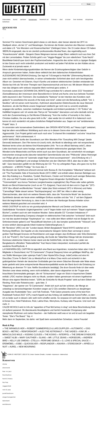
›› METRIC (14, 331)
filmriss (54, 19)
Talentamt (6, 400)
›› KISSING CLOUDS (32, 334)
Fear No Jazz (6, 371)
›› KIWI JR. (82, 331)
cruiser (68, 19)
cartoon (23, 19)
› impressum (55, 354)
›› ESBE (18, 344)
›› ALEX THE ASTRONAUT (50, 331)
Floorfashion (6, 375)
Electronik (6, 367)
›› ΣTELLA (34, 341)
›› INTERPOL (63, 334)
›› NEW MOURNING (26, 347)
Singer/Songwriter (9, 397)
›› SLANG (41, 337)
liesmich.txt (44, 19)
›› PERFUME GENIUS (49, 341)
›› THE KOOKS (49, 334)
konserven (33, 19)
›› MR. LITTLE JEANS (56, 337)
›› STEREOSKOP (73, 344)
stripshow (89, 19)
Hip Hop (5, 382)
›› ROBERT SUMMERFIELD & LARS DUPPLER (47, 328)
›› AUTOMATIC (76, 328)
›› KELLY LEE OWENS (18, 341)
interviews (6, 19)
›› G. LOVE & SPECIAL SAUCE (74, 341)
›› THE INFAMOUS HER (13, 328)
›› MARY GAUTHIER (27, 337)
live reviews (78, 19)
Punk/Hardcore (7, 393)
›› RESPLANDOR (46, 344)
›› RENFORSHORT (28, 331)
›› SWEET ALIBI (9, 337)
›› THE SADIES (70, 331)
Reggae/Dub (6, 386)
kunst (15, 19)
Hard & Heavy (7, 378)
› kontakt (48, 354)
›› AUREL (12, 347)
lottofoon (5, 22)
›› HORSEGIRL (74, 337)
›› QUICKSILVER (30, 344)
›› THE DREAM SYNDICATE (83, 334)
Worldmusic (6, 404)
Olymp (4, 364)
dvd (61, 19)
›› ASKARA (60, 344)
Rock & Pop (6, 389)
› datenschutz (63, 354)
